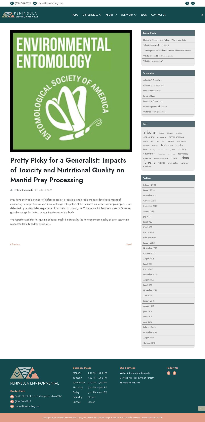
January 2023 (149, 190)
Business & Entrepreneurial (154, 85)
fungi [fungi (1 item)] (152, 141)
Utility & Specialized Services (155, 106)
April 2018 (147, 321)
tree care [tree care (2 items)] (147, 158)
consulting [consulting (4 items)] (149, 137)
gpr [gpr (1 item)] (163, 141)
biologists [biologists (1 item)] (170, 133)
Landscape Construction (153, 101)
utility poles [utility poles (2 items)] (173, 162)
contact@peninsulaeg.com (50, 3)
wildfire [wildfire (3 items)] (147, 166)
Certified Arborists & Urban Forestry (137, 377)
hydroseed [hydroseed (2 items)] (181, 141)
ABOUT (109, 15)
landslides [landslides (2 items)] (180, 145)
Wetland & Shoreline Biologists (135, 373)
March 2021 (148, 269)
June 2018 (147, 311)
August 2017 (148, 337)
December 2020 (150, 274)
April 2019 (147, 295)
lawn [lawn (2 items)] (145, 149)
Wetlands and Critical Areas (154, 111)
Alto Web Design (103, 417)
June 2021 (147, 264)
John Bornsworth (25, 190)
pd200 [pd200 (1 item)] (172, 150)
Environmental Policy (151, 90)
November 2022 (150, 195)
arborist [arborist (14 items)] (150, 132)
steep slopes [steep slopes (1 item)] (161, 154)
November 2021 (150, 248)
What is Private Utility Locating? (156, 45)
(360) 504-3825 (23, 3)
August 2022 (148, 211)
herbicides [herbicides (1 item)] (170, 141)
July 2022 (147, 216)
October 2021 (149, 253)
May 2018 (147, 316)
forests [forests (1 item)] (145, 141)
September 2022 (150, 206)
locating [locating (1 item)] (152, 150)
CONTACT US (158, 15)
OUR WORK (127, 15)
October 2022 (149, 200)
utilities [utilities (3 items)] (161, 162)
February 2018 (149, 327)
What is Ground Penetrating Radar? (158, 55)
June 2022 (147, 221)
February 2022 (149, 237)
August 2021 (148, 258)
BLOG (144, 15)
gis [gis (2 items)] (158, 141)
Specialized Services (130, 382)
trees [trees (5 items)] (174, 158)
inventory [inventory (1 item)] (155, 145)
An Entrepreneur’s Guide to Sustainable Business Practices (167, 50)
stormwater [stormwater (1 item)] (172, 154)
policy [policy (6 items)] (182, 149)
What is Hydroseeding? (153, 61)
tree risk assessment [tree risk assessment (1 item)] (161, 158)
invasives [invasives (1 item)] (146, 145)
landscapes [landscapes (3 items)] (167, 145)
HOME (75, 15)
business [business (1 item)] (179, 133)
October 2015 (149, 343)
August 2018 (148, 306)
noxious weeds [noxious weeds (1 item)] (163, 150)
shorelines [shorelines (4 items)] (149, 153)
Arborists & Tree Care (152, 80)
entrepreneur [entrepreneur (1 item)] (161, 137)
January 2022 (149, 242)
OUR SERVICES (90, 15)
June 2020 (147, 285)
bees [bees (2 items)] (161, 133)
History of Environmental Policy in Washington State (164, 40)
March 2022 (148, 232)
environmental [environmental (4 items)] (176, 137)
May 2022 (147, 227)
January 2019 (148, 300)
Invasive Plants (149, 96)
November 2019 (150, 290)
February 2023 (149, 185)
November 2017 (150, 332)
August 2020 (148, 279)
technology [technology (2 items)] (183, 153)
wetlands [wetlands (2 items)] (184, 162)
